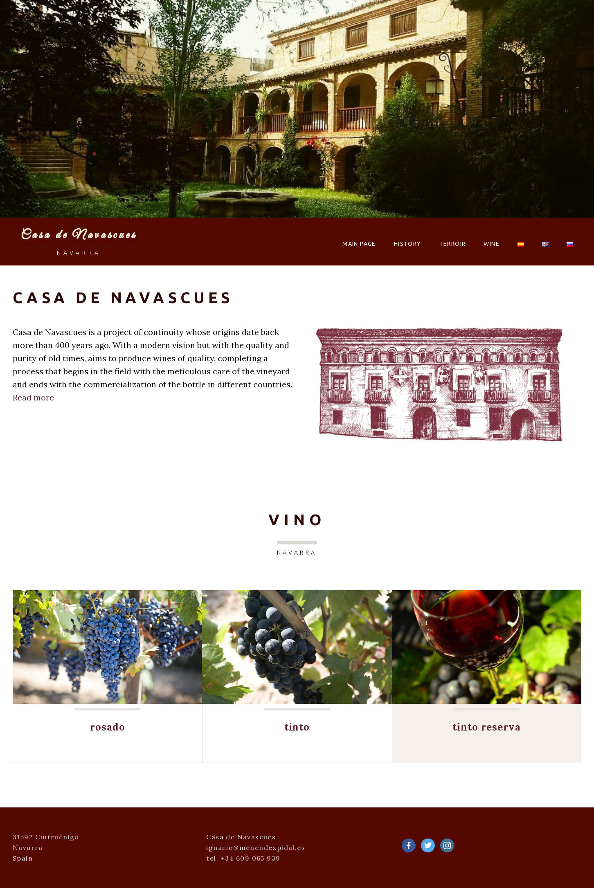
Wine (492, 244)
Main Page (359, 244)
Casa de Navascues (79, 235)
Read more (33, 397)
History (407, 244)
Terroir (452, 244)
